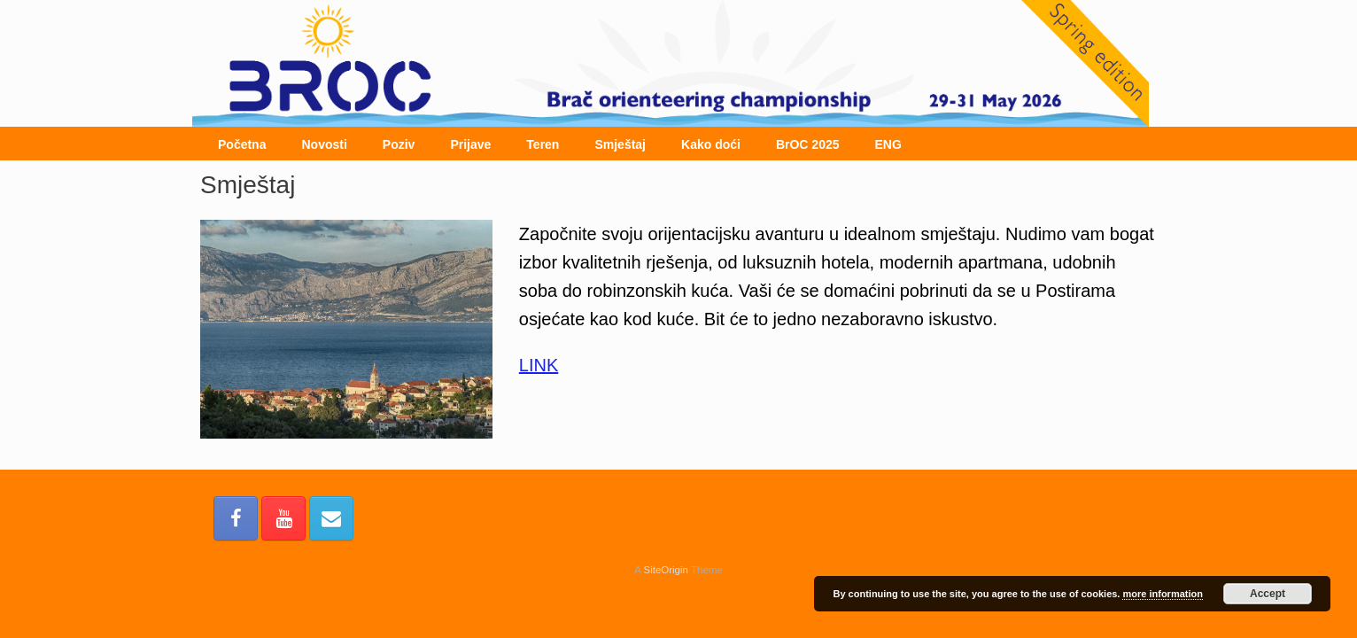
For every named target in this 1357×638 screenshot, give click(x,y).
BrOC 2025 (808, 144)
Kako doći (711, 144)
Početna (242, 144)
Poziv (399, 144)
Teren (542, 144)
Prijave (470, 144)
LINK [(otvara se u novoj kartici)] (538, 365)
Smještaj (620, 144)
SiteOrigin (665, 569)
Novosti (323, 144)
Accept (1267, 593)
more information (1162, 593)
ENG (888, 144)
